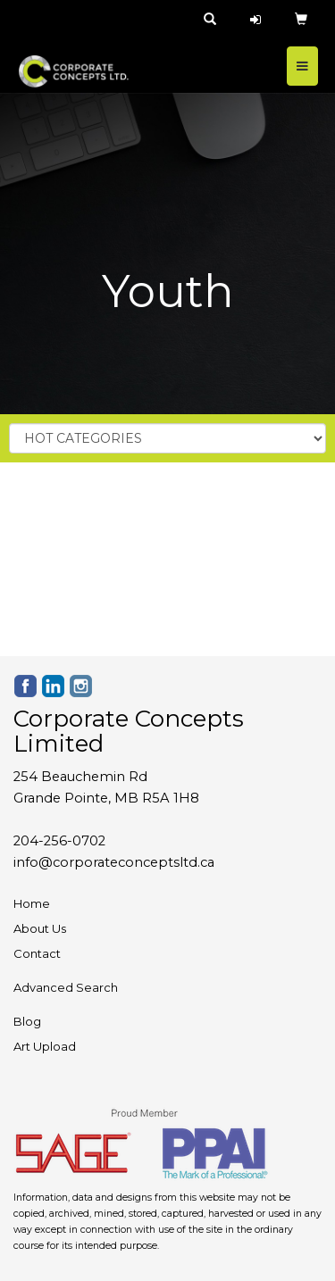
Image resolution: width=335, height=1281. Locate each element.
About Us (39, 928)
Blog (27, 1021)
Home (31, 903)
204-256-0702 (59, 841)
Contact (37, 953)
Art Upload (44, 1046)
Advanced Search (65, 987)
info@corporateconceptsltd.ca (113, 862)
